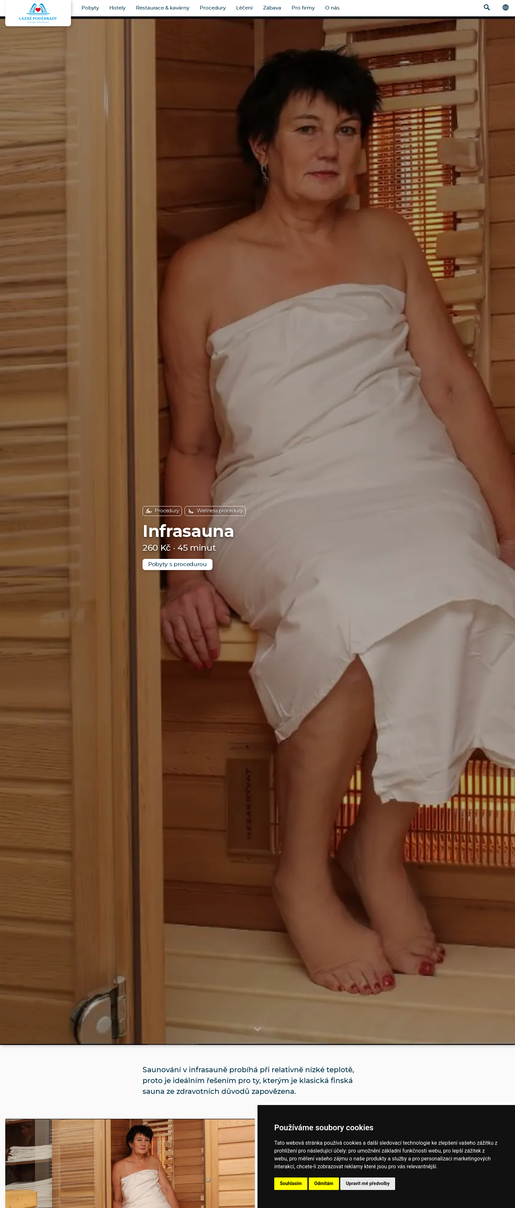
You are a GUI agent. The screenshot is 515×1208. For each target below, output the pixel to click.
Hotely (117, 8)
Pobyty (90, 8)
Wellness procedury (215, 511)
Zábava (272, 8)
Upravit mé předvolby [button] (368, 1183)
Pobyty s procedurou (177, 564)
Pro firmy (303, 8)
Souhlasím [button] (291, 1183)
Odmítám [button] (323, 1183)
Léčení (244, 8)
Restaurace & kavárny (162, 8)
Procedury (213, 8)
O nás (332, 8)
